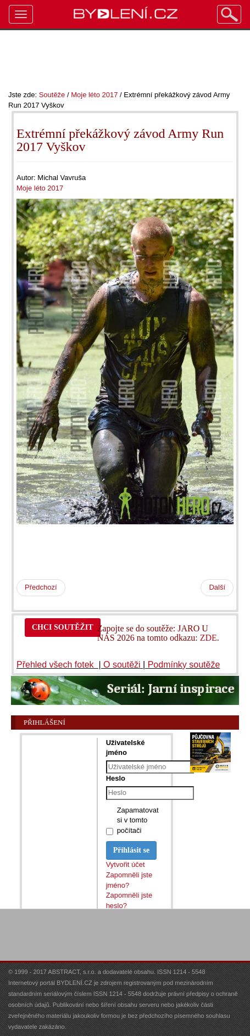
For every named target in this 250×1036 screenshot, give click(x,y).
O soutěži (122, 664)
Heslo (115, 778)
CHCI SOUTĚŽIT (62, 627)
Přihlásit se (131, 850)
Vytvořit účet (125, 864)
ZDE (208, 637)
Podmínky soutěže (184, 664)
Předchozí (41, 587)
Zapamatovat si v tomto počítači (138, 820)
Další (217, 587)
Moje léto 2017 (94, 95)
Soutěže (52, 95)
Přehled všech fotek (56, 664)
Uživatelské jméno (125, 747)
